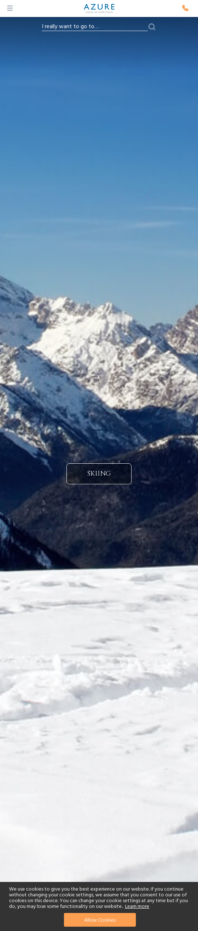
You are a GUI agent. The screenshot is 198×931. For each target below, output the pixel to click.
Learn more (137, 906)
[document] (100, 906)
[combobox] (95, 26)
